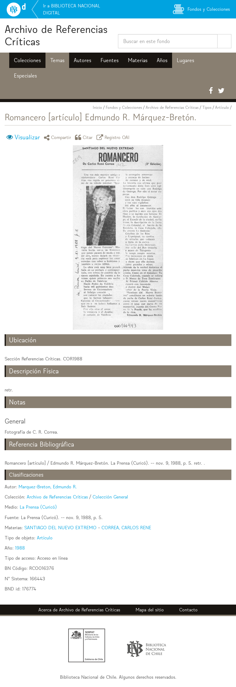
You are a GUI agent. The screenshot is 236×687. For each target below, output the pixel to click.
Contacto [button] (188, 610)
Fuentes (109, 60)
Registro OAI (114, 137)
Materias (138, 60)
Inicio (97, 107)
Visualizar (27, 137)
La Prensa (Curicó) (38, 507)
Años (162, 60)
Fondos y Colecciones (124, 107)
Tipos (206, 107)
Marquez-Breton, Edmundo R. (47, 487)
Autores (82, 60)
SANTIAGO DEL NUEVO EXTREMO (60, 527)
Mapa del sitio (150, 610)
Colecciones (27, 60)
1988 (20, 548)
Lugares (185, 60)
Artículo (222, 107)
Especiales (25, 75)
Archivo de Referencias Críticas (56, 35)
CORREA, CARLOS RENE (126, 527)
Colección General (110, 497)
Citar (85, 137)
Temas (57, 60)
